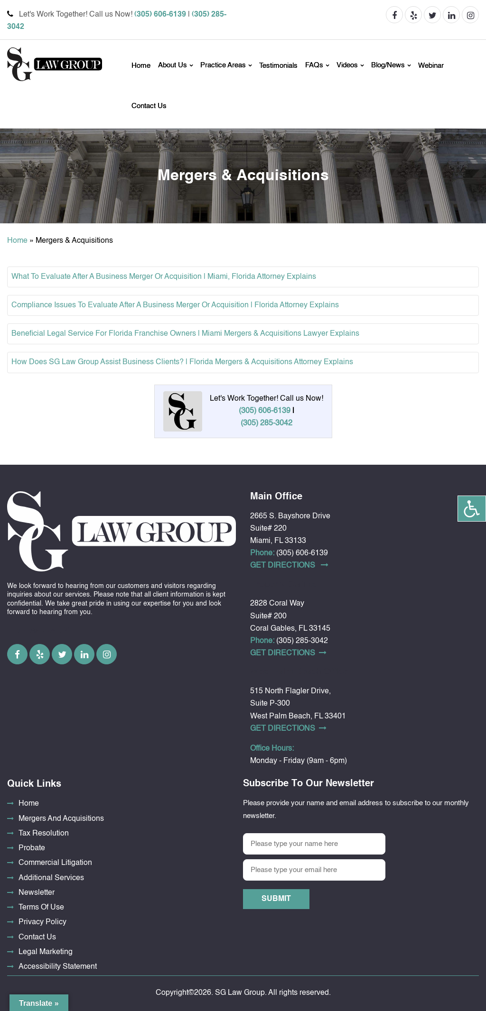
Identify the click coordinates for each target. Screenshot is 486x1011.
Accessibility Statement (58, 967)
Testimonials (278, 65)
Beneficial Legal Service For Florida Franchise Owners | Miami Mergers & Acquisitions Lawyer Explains (185, 334)
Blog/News (388, 65)
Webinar (431, 65)
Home (140, 65)
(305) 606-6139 (160, 14)
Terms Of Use (41, 907)
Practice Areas (223, 65)
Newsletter (37, 893)
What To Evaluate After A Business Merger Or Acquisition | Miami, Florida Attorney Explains (163, 277)
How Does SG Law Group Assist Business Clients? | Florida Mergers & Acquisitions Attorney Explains (182, 362)
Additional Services (51, 878)
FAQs (314, 65)
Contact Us (149, 106)
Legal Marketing (46, 952)
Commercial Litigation (55, 863)
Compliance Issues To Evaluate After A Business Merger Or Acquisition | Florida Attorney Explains (175, 305)
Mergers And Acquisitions (61, 819)
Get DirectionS (289, 565)
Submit (276, 899)
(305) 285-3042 (266, 423)
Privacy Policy (42, 922)
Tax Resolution (44, 833)
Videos (347, 65)
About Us (172, 65)
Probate (32, 848)
